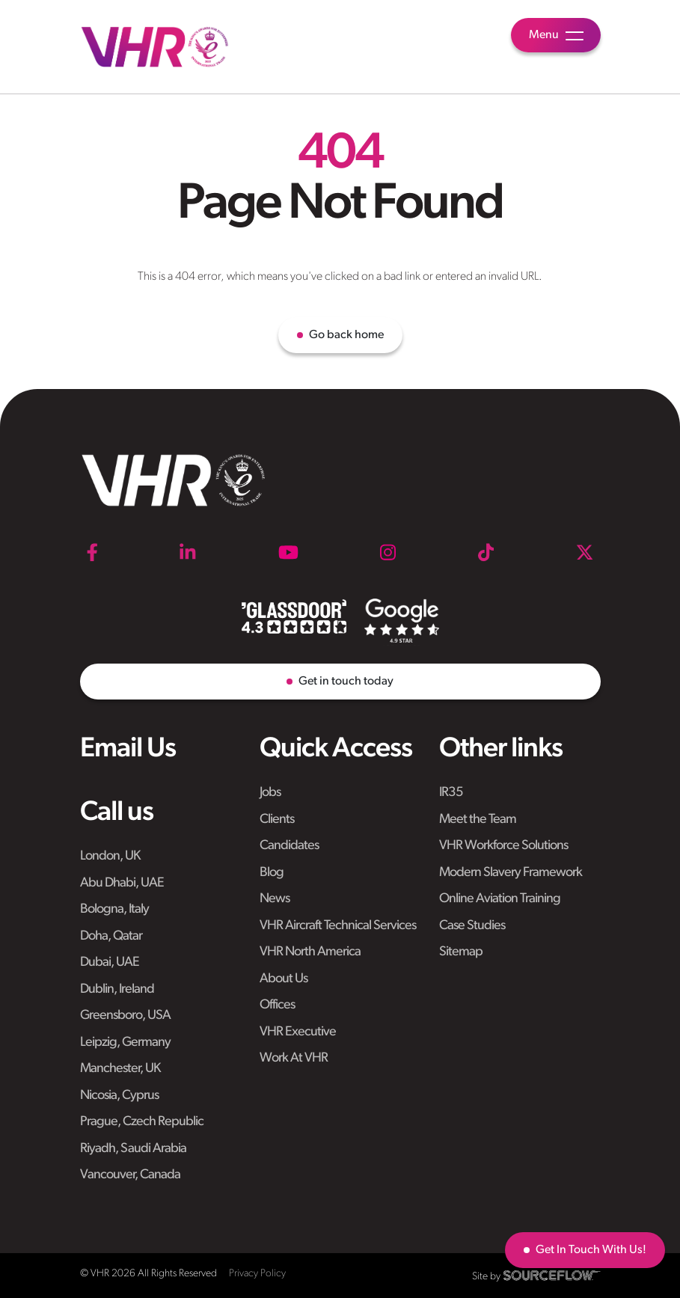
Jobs (270, 793)
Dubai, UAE (109, 962)
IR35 (451, 793)
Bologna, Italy (114, 909)
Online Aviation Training (499, 899)
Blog (272, 873)
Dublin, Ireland (117, 989)
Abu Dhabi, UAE (122, 883)
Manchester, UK (120, 1069)
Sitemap (461, 952)
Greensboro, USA (125, 1015)
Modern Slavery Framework (510, 873)
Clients (277, 819)
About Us (283, 979)
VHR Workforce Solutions (503, 846)
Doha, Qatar (111, 936)
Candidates (289, 846)
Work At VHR (294, 1058)
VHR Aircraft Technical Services (338, 926)
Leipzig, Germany (125, 1042)
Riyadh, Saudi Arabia (133, 1149)
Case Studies (472, 926)
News (275, 899)
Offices (277, 1005)
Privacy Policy (257, 1273)
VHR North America (310, 952)
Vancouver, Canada (130, 1175)
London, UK (110, 856)
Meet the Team (477, 819)
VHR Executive (298, 1032)
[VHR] (155, 47)
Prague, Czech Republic (141, 1122)
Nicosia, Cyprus (119, 1096)
